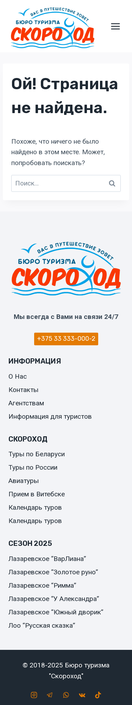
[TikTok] (98, 694)
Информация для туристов (50, 416)
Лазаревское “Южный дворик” (55, 612)
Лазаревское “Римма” (42, 585)
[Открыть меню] (115, 26)
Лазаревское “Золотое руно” (53, 572)
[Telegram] (50, 694)
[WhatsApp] (66, 694)
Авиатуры (23, 481)
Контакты (23, 390)
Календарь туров (35, 507)
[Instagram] (33, 694)
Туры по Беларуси (36, 454)
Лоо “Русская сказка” (41, 625)
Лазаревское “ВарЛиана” (47, 559)
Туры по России (32, 467)
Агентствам (26, 403)
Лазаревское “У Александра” (53, 599)
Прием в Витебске (36, 494)
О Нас (17, 376)
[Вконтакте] (82, 694)
